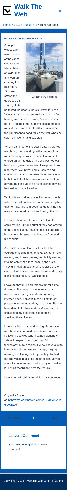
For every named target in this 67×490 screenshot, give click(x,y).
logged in (30, 444)
